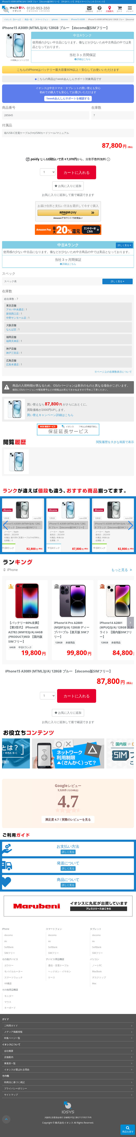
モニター (8, 995)
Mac (94, 983)
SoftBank (8, 947)
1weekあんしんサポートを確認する (68, 98)
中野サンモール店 (16, 318)
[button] (68, 214)
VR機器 (8, 983)
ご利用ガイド (11, 1025)
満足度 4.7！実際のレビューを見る (68, 819)
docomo (8, 935)
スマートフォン (54, 928)
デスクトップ (99, 977)
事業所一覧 (10, 1063)
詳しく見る (124, 245)
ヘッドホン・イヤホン (59, 971)
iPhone (5, 928)
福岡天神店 (12, 341)
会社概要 (8, 1050)
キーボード (10, 1007)
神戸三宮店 (12, 353)
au (5, 941)
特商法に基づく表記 (14, 1082)
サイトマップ (11, 1094)
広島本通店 (12, 364)
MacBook (97, 971)
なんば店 (11, 329)
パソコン (94, 959)
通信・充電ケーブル (58, 965)
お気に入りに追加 (68, 186)
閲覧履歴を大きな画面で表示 (115, 442)
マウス (7, 1001)
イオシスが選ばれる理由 (16, 1069)
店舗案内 (8, 1057)
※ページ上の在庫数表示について (113, 371)
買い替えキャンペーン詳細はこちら (50, 415)
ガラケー (8, 965)
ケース (51, 977)
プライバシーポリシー (15, 1088)
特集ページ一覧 (12, 1038)
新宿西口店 (12, 313)
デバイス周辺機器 (55, 959)
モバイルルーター (13, 971)
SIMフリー (9, 953)
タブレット (95, 928)
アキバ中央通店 (15, 309)
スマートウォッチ (13, 977)
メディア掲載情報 (13, 1031)
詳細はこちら (83, 59)
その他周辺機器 (10, 989)
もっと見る (119, 569)
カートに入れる (77, 172)
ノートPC (97, 965)
